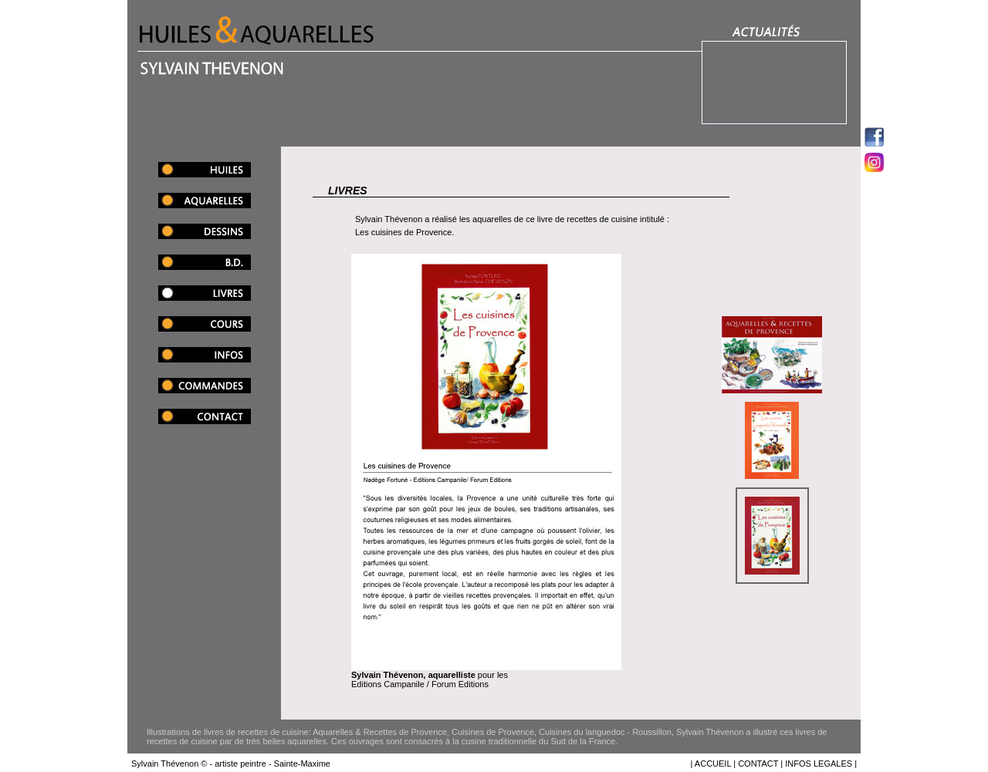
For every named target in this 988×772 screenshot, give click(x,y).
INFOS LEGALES (818, 763)
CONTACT (758, 763)
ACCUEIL (713, 763)
